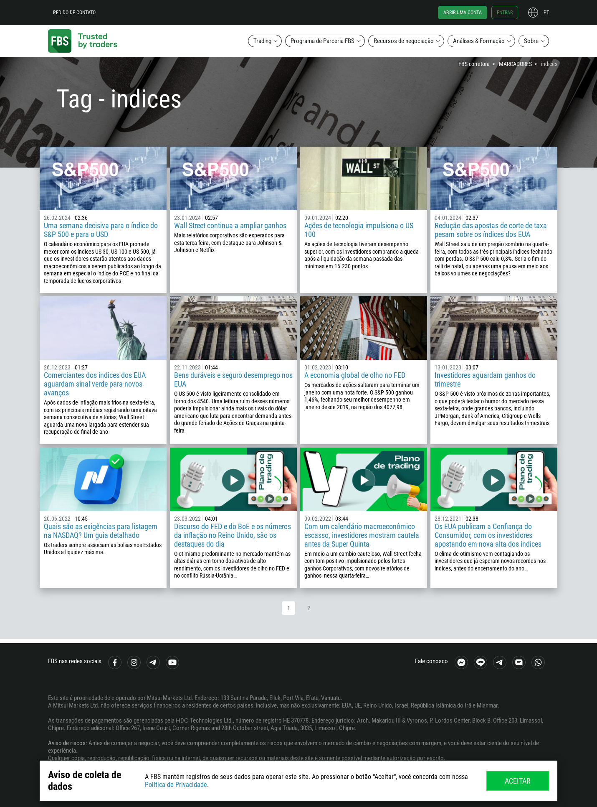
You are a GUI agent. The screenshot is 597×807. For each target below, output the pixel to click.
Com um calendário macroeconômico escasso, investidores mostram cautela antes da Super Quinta (361, 535)
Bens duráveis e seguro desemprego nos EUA (233, 379)
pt (546, 12)
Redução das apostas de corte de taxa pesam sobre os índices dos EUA (491, 230)
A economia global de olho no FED (354, 375)
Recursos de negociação (404, 41)
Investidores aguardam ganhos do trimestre (485, 379)
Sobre (531, 41)
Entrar (505, 12)
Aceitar (518, 780)
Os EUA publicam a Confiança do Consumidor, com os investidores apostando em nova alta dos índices (488, 535)
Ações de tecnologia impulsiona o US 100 (358, 230)
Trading (262, 41)
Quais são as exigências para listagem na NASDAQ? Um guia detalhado (100, 531)
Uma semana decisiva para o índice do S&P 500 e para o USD (101, 230)
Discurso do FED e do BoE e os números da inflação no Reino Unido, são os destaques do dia (232, 535)
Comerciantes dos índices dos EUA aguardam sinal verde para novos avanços (95, 384)
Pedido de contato (74, 12)
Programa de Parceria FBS (322, 41)
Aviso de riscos (67, 743)
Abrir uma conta (462, 12)
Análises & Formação (479, 41)
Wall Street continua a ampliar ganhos (230, 225)
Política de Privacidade (176, 785)
